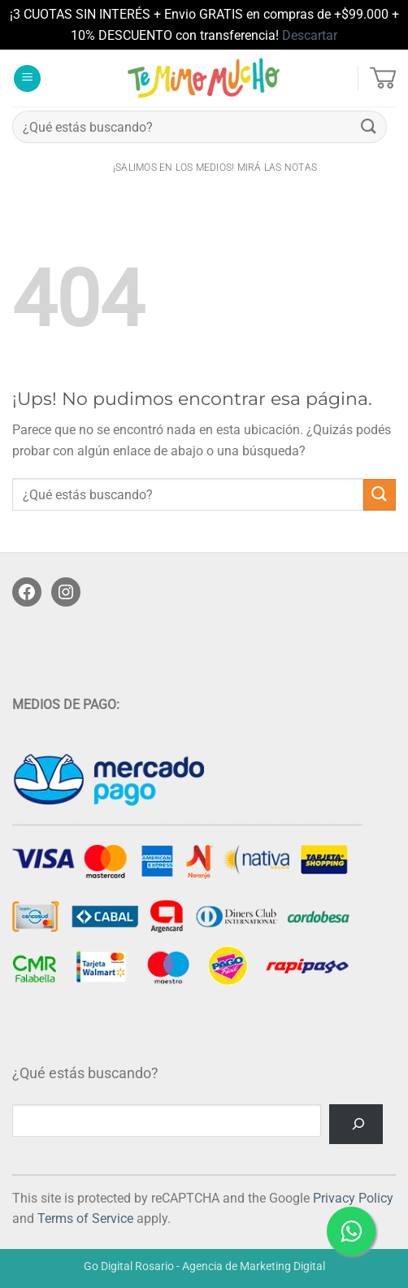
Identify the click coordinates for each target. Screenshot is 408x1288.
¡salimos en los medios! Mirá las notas (215, 167)
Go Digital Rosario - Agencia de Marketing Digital (204, 1266)
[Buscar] (356, 1124)
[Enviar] (369, 127)
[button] (27, 78)
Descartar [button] (309, 35)
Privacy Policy (353, 1198)
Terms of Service (85, 1218)
